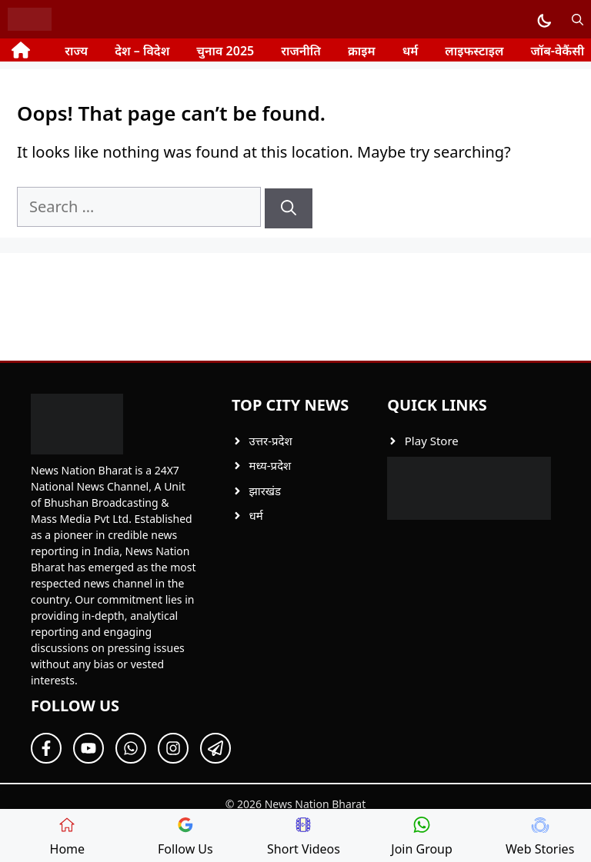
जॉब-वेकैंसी (557, 50)
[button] (577, 19)
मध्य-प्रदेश (270, 465)
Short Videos (303, 837)
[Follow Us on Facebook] (46, 748)
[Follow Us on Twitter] (88, 748)
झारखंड (265, 490)
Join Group (421, 837)
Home (67, 837)
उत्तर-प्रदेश (270, 440)
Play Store (432, 440)
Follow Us (185, 837)
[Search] (288, 208)
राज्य (76, 50)
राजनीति (301, 50)
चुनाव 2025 (225, 50)
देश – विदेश (142, 50)
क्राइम (362, 50)
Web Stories (540, 837)
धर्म (410, 50)
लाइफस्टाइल (474, 50)
